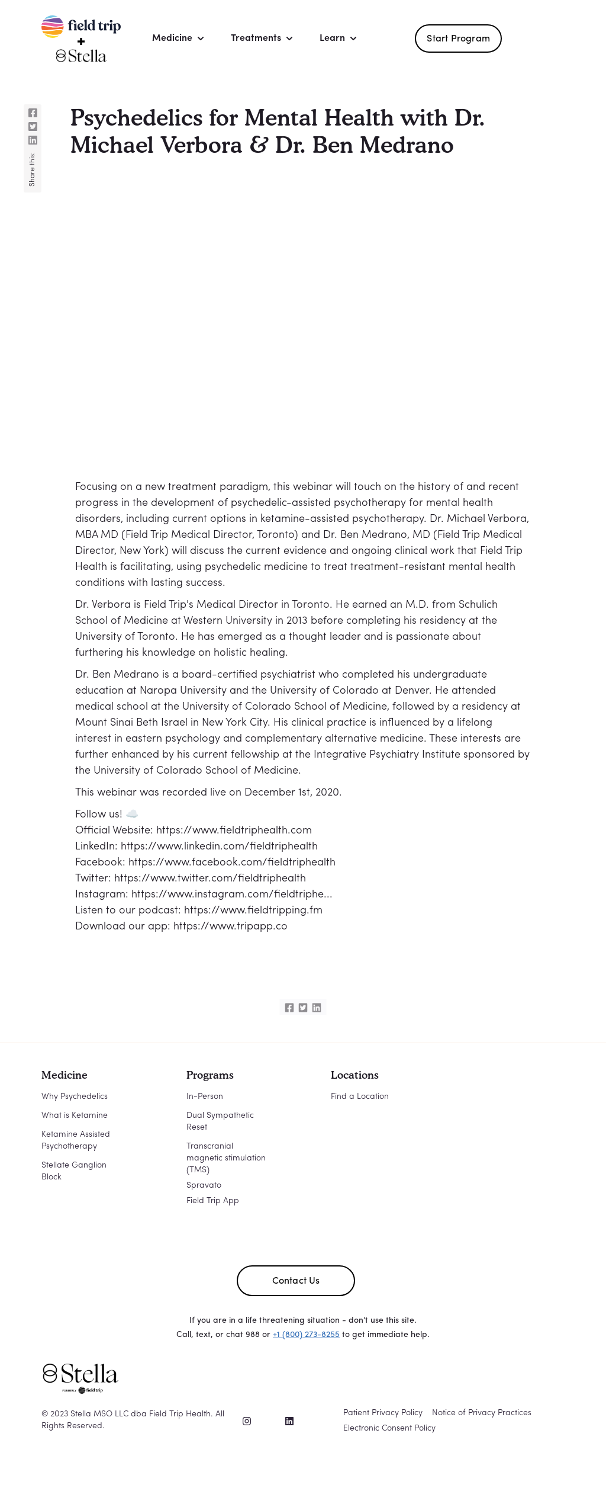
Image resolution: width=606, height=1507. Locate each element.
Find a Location (360, 1096)
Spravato (203, 1185)
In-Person (204, 1096)
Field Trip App (212, 1201)
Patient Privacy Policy (383, 1413)
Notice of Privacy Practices (481, 1413)
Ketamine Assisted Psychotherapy (75, 1140)
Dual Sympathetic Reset (220, 1121)
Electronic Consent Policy (389, 1428)
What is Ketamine (74, 1115)
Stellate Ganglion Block (74, 1171)
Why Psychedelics (74, 1096)
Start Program (458, 39)
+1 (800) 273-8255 (306, 1334)
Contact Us (296, 1281)
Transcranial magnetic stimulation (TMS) (226, 1158)
